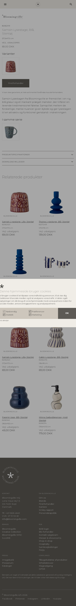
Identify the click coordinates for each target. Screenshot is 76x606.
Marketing (37, 315)
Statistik (9, 315)
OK (67, 313)
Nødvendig (11, 311)
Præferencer (38, 311)
